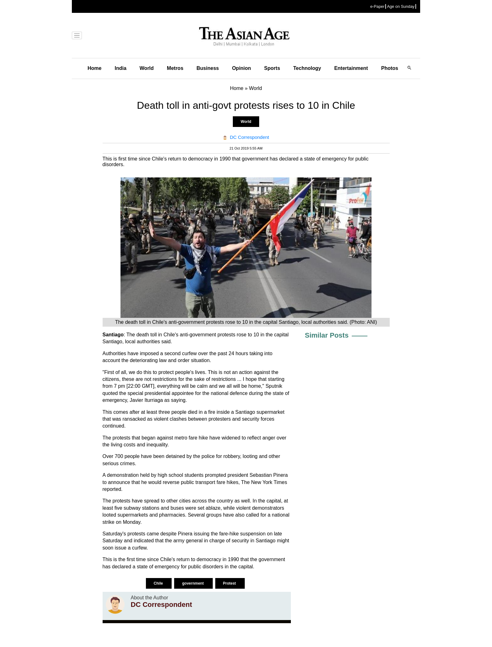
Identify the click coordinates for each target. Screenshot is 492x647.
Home (94, 68)
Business (207, 68)
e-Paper (377, 6)
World (147, 68)
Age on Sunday (400, 6)
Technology (307, 68)
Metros (175, 68)
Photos (389, 68)
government (193, 583)
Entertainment (351, 68)
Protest (230, 583)
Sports (272, 68)
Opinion (241, 68)
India (120, 68)
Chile (159, 583)
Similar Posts (327, 335)
